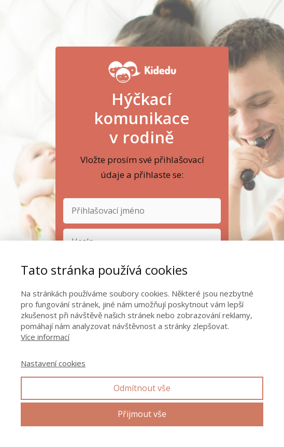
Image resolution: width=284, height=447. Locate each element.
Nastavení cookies (53, 363)
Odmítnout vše (142, 388)
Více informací (45, 337)
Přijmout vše (142, 414)
